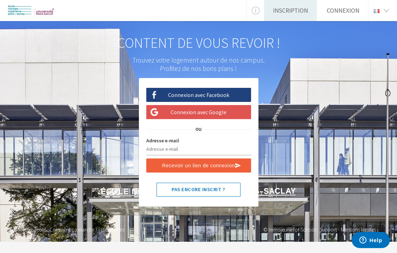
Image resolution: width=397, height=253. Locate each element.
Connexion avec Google (198, 112)
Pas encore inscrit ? (198, 189)
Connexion (343, 10)
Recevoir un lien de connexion (198, 165)
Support (328, 229)
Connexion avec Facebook (198, 94)
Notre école (33, 229)
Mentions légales (358, 229)
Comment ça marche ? (73, 229)
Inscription (290, 10)
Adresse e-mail (162, 140)
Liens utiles (112, 229)
